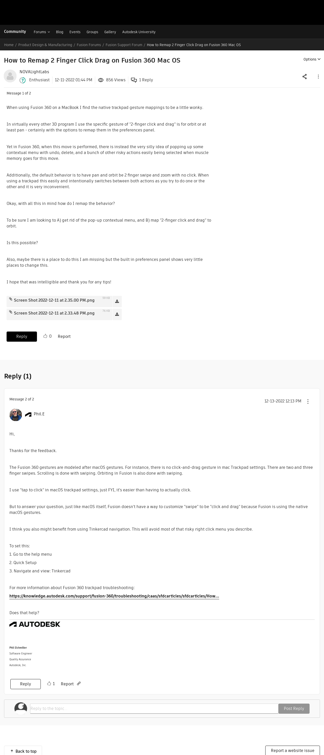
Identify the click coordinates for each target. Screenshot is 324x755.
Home (9, 44)
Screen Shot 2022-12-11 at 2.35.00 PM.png (54, 300)
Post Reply (294, 708)
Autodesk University (139, 31)
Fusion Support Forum (124, 44)
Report (64, 336)
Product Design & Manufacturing (45, 44)
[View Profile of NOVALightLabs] (34, 72)
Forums (40, 31)
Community (15, 31)
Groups (92, 31)
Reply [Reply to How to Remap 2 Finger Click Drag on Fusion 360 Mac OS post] (21, 336)
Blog (59, 31)
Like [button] (45, 336)
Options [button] (309, 59)
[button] (318, 76)
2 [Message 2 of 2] (26, 399)
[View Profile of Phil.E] (39, 414)
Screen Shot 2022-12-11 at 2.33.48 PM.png (54, 313)
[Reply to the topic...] (154, 709)
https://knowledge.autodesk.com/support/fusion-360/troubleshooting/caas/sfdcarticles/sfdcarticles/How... (114, 596)
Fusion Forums (89, 44)
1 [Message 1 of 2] (23, 93)
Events (74, 31)
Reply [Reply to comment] (25, 684)
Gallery (110, 31)
